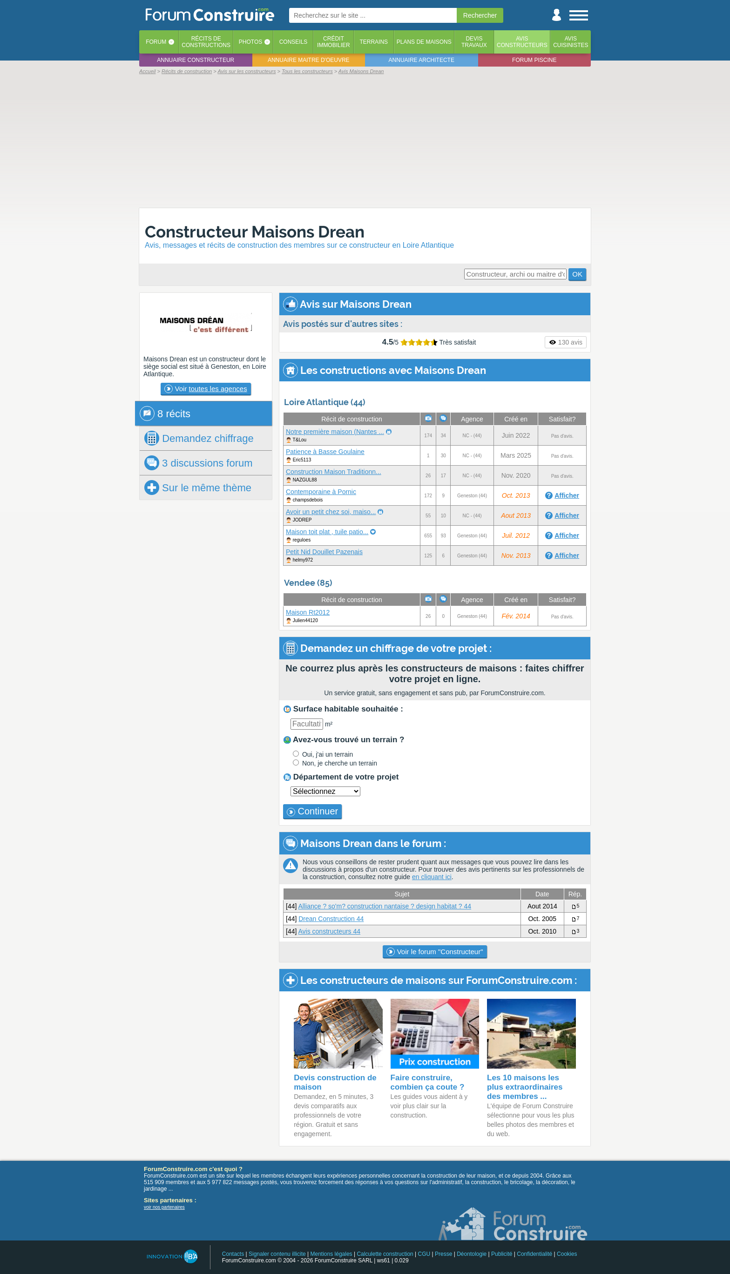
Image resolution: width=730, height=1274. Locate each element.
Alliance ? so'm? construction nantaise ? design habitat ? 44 (384, 906)
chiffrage (199, 438)
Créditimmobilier (333, 41)
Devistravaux (474, 41)
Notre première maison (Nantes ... (335, 431)
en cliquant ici (432, 877)
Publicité (501, 1254)
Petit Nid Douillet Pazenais (324, 552)
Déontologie (472, 1254)
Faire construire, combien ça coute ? (428, 1082)
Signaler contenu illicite (277, 1254)
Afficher (566, 495)
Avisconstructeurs (522, 41)
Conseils (293, 42)
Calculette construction (385, 1254)
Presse (443, 1254)
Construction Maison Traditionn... (333, 471)
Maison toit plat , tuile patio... (327, 531)
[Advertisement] (365, 140)
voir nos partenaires (164, 1207)
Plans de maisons (424, 42)
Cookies (567, 1254)
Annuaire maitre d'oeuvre (309, 60)
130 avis (565, 342)
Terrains (373, 42)
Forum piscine (534, 60)
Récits (206, 41)
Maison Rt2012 (308, 612)
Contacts (233, 1254)
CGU (424, 1254)
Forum (156, 42)
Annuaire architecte (421, 60)
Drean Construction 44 (331, 918)
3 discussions (198, 462)
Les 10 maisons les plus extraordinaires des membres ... (525, 1087)
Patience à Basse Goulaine (325, 451)
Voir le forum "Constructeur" (434, 952)
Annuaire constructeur (195, 60)
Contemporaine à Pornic (321, 491)
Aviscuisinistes (570, 41)
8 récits (165, 413)
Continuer (312, 811)
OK (577, 274)
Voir (205, 389)
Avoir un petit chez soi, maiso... (331, 511)
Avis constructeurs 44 (329, 931)
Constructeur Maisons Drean (255, 231)
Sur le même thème (197, 487)
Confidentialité (534, 1254)
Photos (250, 42)
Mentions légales (331, 1254)
